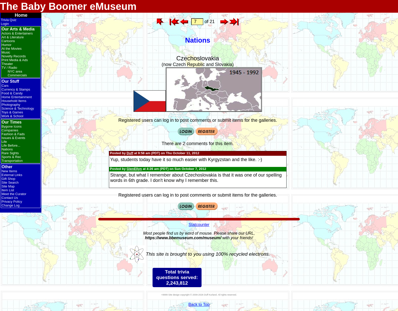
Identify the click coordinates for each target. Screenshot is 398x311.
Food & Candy (12, 93)
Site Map (8, 186)
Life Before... (11, 145)
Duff (130, 153)
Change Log (11, 205)
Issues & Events (13, 138)
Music (6, 52)
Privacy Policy (12, 201)
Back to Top (198, 304)
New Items (9, 171)
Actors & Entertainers (17, 33)
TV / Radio (9, 68)
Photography (11, 105)
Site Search (10, 182)
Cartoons (8, 41)
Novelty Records (14, 56)
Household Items (14, 101)
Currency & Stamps (16, 89)
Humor (6, 45)
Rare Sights (10, 153)
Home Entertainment (17, 97)
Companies (10, 130)
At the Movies (12, 48)
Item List (8, 190)
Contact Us (10, 198)
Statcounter (199, 224)
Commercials (17, 75)
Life (4, 142)
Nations (7, 149)
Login (5, 24)
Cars (5, 86)
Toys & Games (12, 112)
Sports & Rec (11, 157)
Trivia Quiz (8, 20)
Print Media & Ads (15, 60)
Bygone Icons (12, 126)
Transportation (12, 161)
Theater (7, 64)
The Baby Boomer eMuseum (68, 6)
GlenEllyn (134, 169)
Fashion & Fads (13, 134)
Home (21, 15)
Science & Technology (18, 108)
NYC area (15, 71)
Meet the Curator (14, 194)
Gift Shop (8, 179)
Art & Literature (13, 37)
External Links (12, 175)
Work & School (12, 116)
